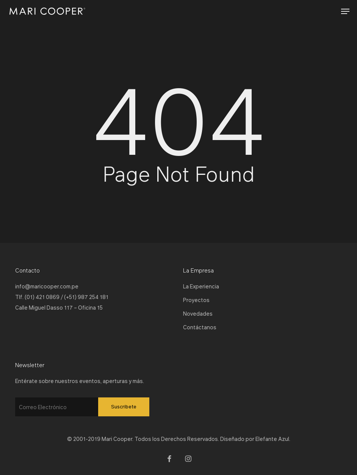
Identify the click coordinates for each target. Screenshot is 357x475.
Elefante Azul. (272, 438)
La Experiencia (201, 286)
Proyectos (196, 300)
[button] (345, 11)
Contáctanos (199, 327)
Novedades (198, 313)
